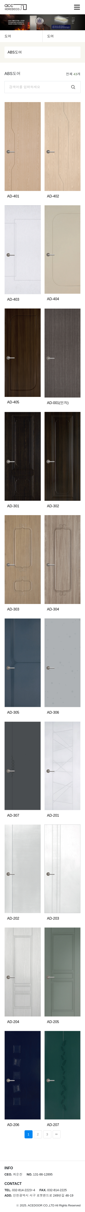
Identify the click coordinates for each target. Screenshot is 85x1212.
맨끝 (57, 1134)
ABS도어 (15, 52)
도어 (7, 36)
